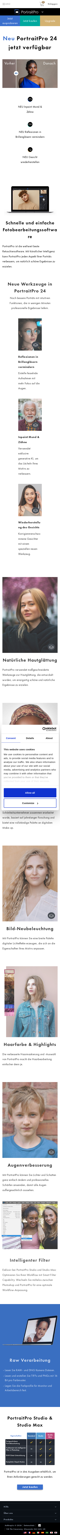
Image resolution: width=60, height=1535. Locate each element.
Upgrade (50, 21)
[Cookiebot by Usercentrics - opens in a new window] (42, 729)
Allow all (30, 792)
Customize (30, 803)
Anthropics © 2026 (13, 1525)
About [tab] (49, 738)
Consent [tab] (11, 738)
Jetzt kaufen (30, 21)
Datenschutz (29, 1525)
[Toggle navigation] (6, 4)
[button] (53, 4)
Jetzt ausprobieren (10, 21)
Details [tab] (30, 738)
